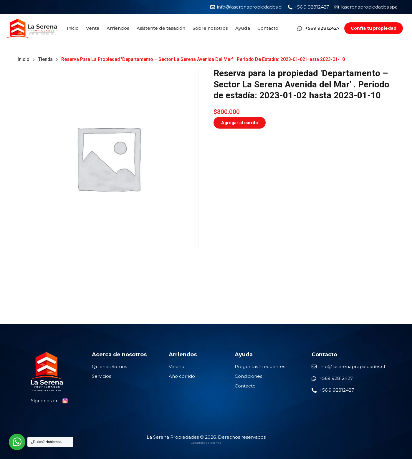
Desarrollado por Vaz (206, 443)
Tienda (45, 59)
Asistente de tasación (161, 28)
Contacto (267, 28)
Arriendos (118, 28)
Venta (92, 28)
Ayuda (242, 28)
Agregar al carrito (239, 122)
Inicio (73, 28)
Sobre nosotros (210, 28)
